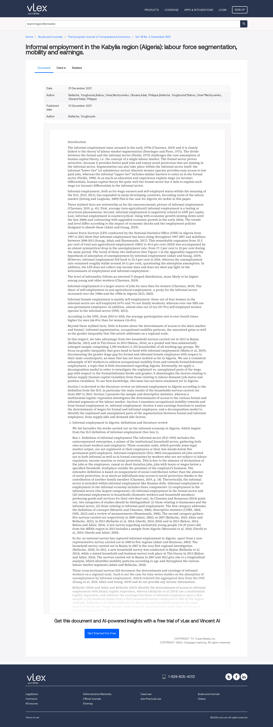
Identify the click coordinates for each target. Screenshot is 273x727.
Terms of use (32, 717)
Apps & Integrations (198, 9)
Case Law (145, 694)
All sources (32, 703)
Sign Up (240, 9)
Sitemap (88, 703)
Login (222, 9)
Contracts (31, 698)
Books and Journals (209, 694)
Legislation (32, 694)
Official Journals (92, 698)
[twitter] (228, 676)
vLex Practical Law (150, 698)
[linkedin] (244, 676)
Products (152, 9)
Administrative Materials (97, 694)
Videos (202, 698)
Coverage (172, 9)
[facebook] (236, 676)
